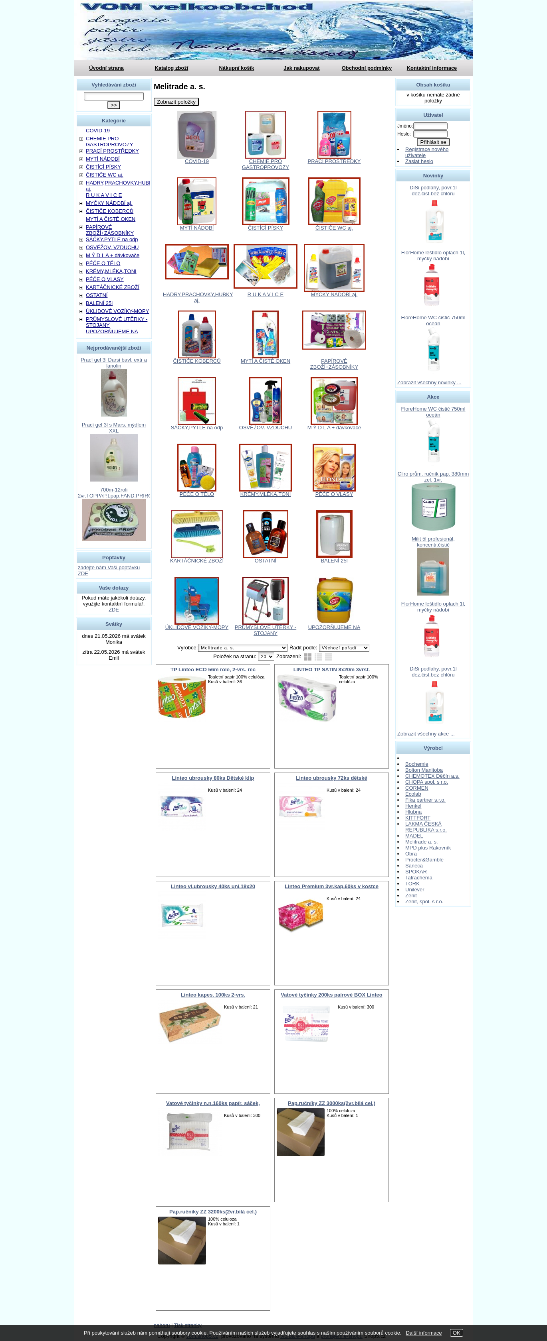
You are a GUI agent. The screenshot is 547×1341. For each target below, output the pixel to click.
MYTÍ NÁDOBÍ (197, 228)
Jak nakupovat (301, 68)
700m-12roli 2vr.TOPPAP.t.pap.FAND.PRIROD (117, 493)
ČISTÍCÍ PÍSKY (265, 228)
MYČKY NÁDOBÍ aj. (334, 294)
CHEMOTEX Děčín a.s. (432, 776)
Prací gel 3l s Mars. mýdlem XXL (114, 428)
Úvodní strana (106, 68)
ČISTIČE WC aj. (334, 228)
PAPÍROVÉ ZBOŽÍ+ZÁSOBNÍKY (334, 364)
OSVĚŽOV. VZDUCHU (265, 428)
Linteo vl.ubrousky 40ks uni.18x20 (213, 886)
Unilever (414, 890)
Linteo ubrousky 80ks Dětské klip (213, 778)
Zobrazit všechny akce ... (426, 734)
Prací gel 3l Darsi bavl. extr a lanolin (114, 363)
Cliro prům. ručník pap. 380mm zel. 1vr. (433, 477)
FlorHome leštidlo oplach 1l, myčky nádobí (433, 256)
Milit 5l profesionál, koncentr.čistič (433, 542)
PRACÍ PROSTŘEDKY (334, 161)
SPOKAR (416, 872)
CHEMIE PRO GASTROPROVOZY (265, 164)
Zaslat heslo (419, 161)
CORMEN (416, 788)
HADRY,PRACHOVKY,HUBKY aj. (198, 297)
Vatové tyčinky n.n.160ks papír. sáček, (213, 1103)
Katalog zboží (171, 68)
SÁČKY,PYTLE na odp (197, 428)
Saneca (414, 866)
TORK (412, 884)
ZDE (114, 610)
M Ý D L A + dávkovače (334, 428)
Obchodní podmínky (367, 68)
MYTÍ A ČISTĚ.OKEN (265, 361)
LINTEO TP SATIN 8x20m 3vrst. (331, 669)
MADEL (414, 836)
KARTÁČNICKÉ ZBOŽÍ (197, 561)
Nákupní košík (236, 68)
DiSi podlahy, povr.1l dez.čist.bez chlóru (433, 191)
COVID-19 (197, 161)
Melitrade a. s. (421, 842)
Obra (411, 854)
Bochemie (416, 764)
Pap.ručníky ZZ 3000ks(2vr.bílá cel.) (331, 1103)
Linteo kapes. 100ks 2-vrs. (213, 995)
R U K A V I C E (265, 294)
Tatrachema (418, 878)
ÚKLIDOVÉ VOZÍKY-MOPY (196, 627)
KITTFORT (417, 818)
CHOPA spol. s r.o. (426, 782)
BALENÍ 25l (334, 561)
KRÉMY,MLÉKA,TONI (265, 494)
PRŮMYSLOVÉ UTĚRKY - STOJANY (265, 630)
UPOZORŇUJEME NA (334, 627)
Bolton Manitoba (424, 770)
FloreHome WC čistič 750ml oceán (433, 320)
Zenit (411, 896)
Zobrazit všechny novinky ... (429, 382)
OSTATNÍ (265, 561)
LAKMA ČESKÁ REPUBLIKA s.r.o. (426, 827)
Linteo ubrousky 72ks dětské (331, 778)
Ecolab (413, 794)
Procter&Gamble (424, 860)
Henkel (413, 806)
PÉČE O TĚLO (197, 494)
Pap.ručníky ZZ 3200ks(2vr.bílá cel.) (213, 1212)
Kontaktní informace (432, 68)
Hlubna (413, 812)
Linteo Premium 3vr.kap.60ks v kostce (332, 886)
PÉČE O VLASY (334, 494)
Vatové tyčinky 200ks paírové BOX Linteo (331, 995)
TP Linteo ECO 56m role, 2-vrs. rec (213, 669)
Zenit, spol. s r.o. (424, 901)
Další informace (424, 1333)
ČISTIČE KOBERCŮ (196, 361)
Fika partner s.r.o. (425, 800)
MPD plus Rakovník (428, 848)
